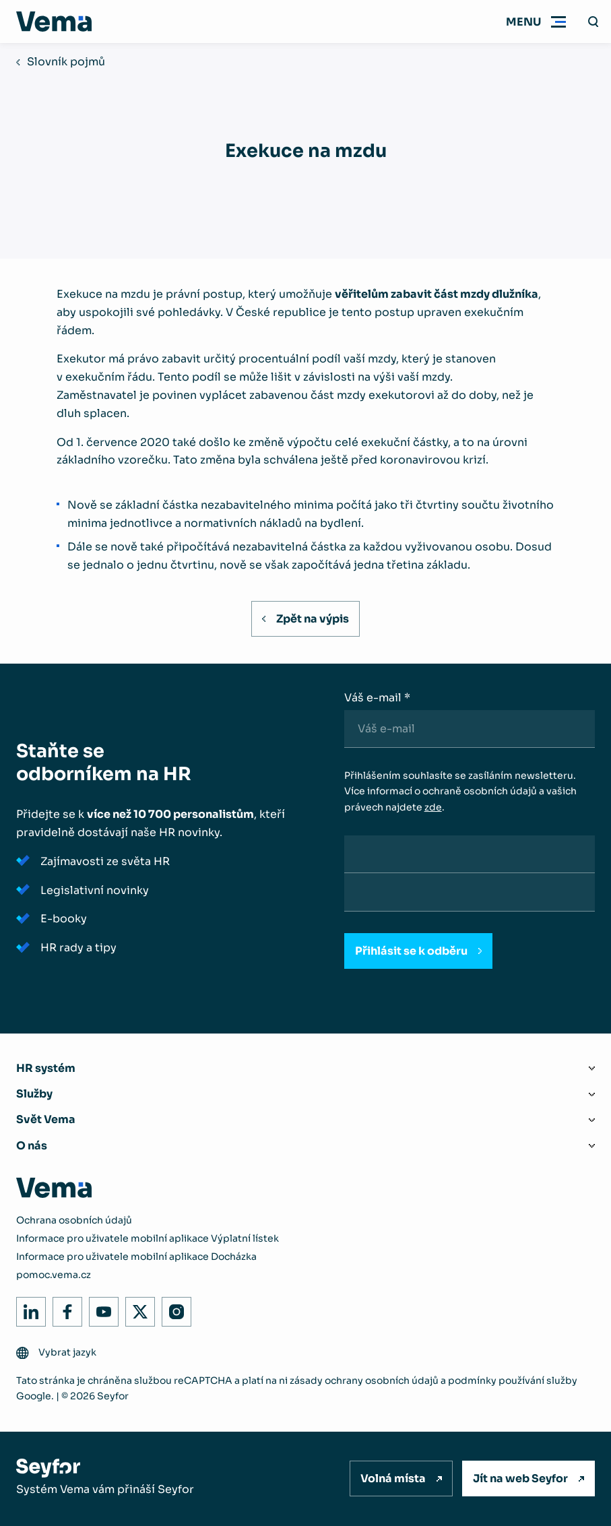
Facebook (64, 1308)
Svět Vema (45, 1119)
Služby (34, 1094)
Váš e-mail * (377, 698)
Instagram (173, 1308)
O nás (31, 1146)
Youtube (100, 1308)
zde (433, 807)
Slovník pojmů (66, 62)
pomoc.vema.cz (53, 1275)
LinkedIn (27, 1308)
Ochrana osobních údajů (74, 1220)
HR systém (45, 1068)
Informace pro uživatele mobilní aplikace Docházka (136, 1256)
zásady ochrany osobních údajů (364, 1380)
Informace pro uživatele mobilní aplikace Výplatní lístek (147, 1238)
